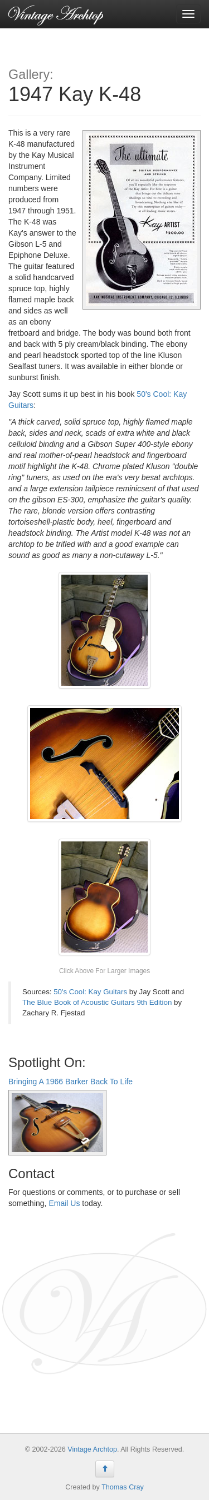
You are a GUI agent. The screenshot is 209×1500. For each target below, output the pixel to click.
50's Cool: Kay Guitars (90, 992)
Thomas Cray (122, 1487)
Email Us (64, 1203)
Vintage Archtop (92, 1449)
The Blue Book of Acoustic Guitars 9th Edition (97, 1002)
